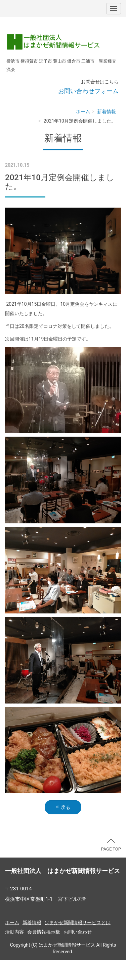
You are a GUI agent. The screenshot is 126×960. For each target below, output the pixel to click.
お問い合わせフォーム (88, 90)
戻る (63, 807)
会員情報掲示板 (43, 932)
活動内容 (14, 932)
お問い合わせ (78, 932)
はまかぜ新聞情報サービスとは (78, 922)
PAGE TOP (111, 845)
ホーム (83, 111)
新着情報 (106, 111)
